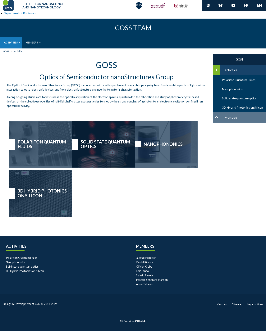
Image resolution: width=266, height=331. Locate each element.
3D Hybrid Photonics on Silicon (42, 193)
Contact (222, 304)
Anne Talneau (144, 284)
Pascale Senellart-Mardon (152, 279)
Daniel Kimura (144, 262)
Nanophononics (163, 144)
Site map (237, 304)
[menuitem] (11, 42)
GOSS (6, 51)
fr (246, 5)
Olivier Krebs (144, 266)
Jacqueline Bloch (146, 257)
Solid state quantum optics (105, 144)
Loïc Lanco (142, 271)
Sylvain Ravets (144, 275)
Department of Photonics (20, 13)
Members (32, 42)
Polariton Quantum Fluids (42, 144)
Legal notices (255, 304)
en (259, 5)
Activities (11, 42)
